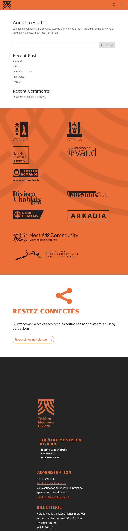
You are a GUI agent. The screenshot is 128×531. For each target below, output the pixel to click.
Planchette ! (19, 76)
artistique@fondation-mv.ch (53, 497)
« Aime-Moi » (20, 61)
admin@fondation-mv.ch (51, 483)
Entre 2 (16, 81)
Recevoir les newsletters (31, 339)
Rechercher (107, 45)
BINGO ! (17, 66)
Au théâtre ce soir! (22, 71)
